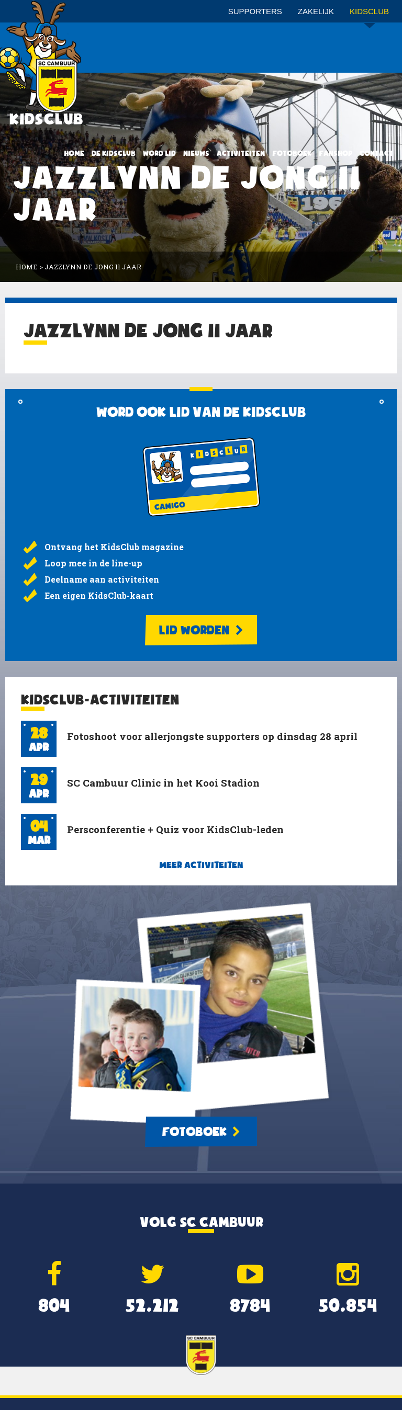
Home (74, 153)
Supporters (255, 11)
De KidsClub (114, 153)
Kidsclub (369, 15)
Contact (376, 153)
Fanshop (335, 153)
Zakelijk (316, 11)
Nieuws (196, 153)
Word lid (159, 153)
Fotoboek (291, 153)
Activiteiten (241, 153)
